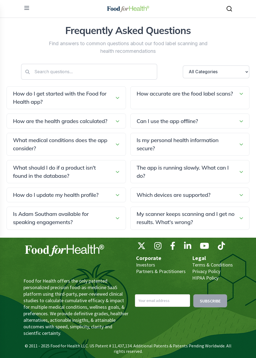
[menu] (26, 8)
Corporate (148, 258)
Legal (199, 258)
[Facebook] (172, 247)
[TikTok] (221, 247)
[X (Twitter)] (141, 247)
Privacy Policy (206, 271)
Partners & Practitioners (161, 271)
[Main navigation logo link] (128, 8)
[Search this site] (229, 8)
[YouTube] (204, 247)
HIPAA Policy (205, 278)
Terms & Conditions (212, 265)
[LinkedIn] (187, 247)
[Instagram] (157, 247)
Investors (145, 265)
